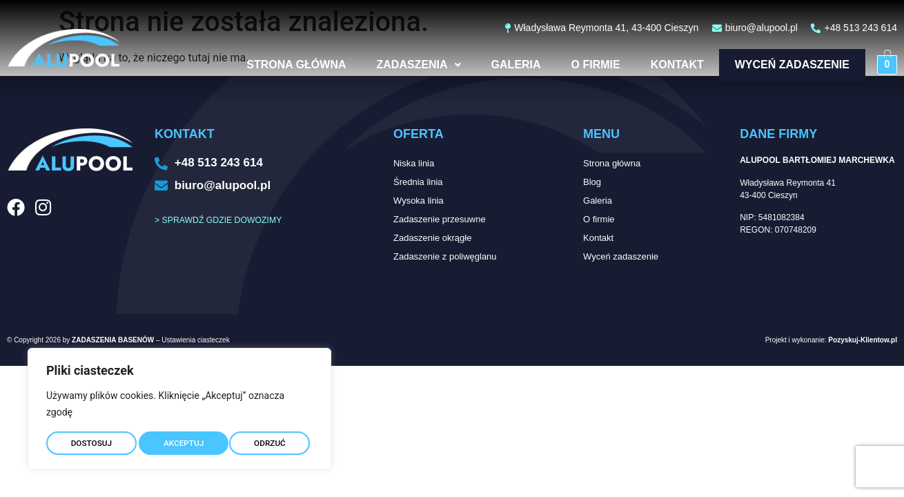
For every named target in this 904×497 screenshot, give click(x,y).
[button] (406, 65)
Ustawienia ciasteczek (195, 340)
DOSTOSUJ (90, 439)
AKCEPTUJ (268, 439)
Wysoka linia (418, 200)
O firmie (583, 64)
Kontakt (664, 64)
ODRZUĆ (179, 439)
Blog (592, 182)
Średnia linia (418, 182)
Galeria (504, 64)
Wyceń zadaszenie (786, 64)
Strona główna (283, 64)
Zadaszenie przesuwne (439, 219)
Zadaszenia (406, 64)
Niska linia (413, 163)
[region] (179, 405)
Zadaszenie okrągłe (432, 238)
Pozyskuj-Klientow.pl (862, 340)
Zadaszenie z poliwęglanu (445, 256)
